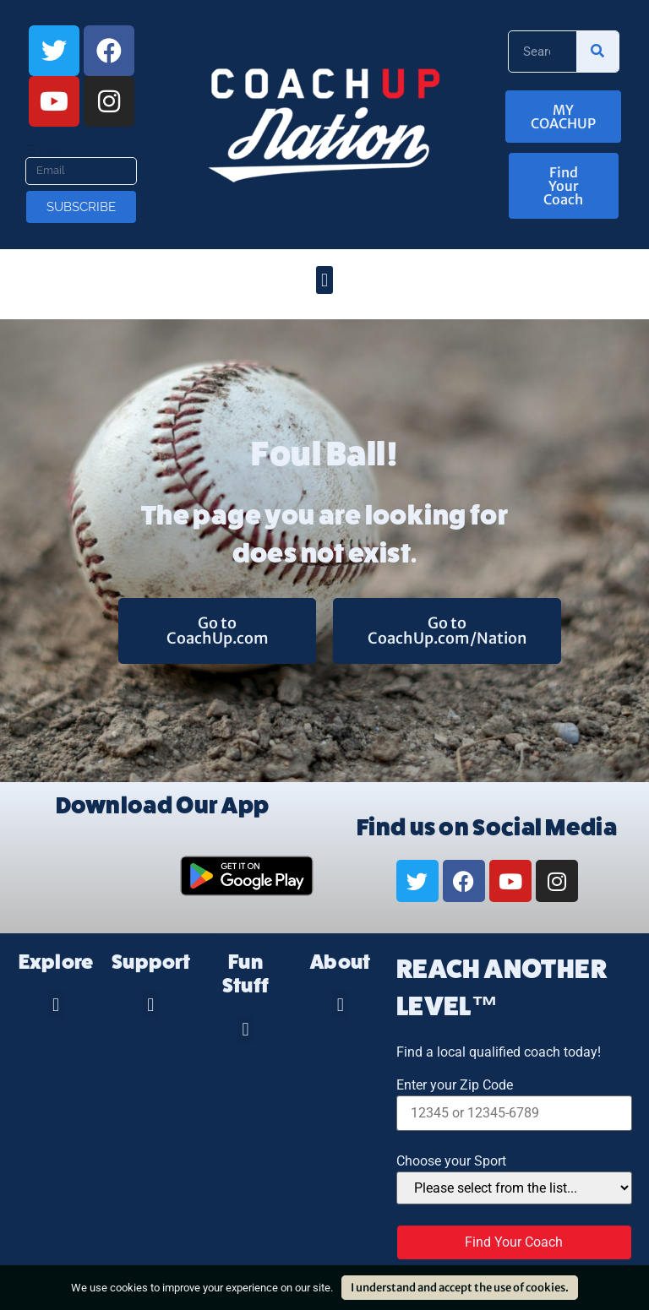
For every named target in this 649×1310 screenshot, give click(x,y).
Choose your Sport (451, 1161)
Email (42, 150)
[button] (324, 280)
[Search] (597, 51)
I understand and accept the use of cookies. (460, 1287)
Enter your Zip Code (454, 1085)
